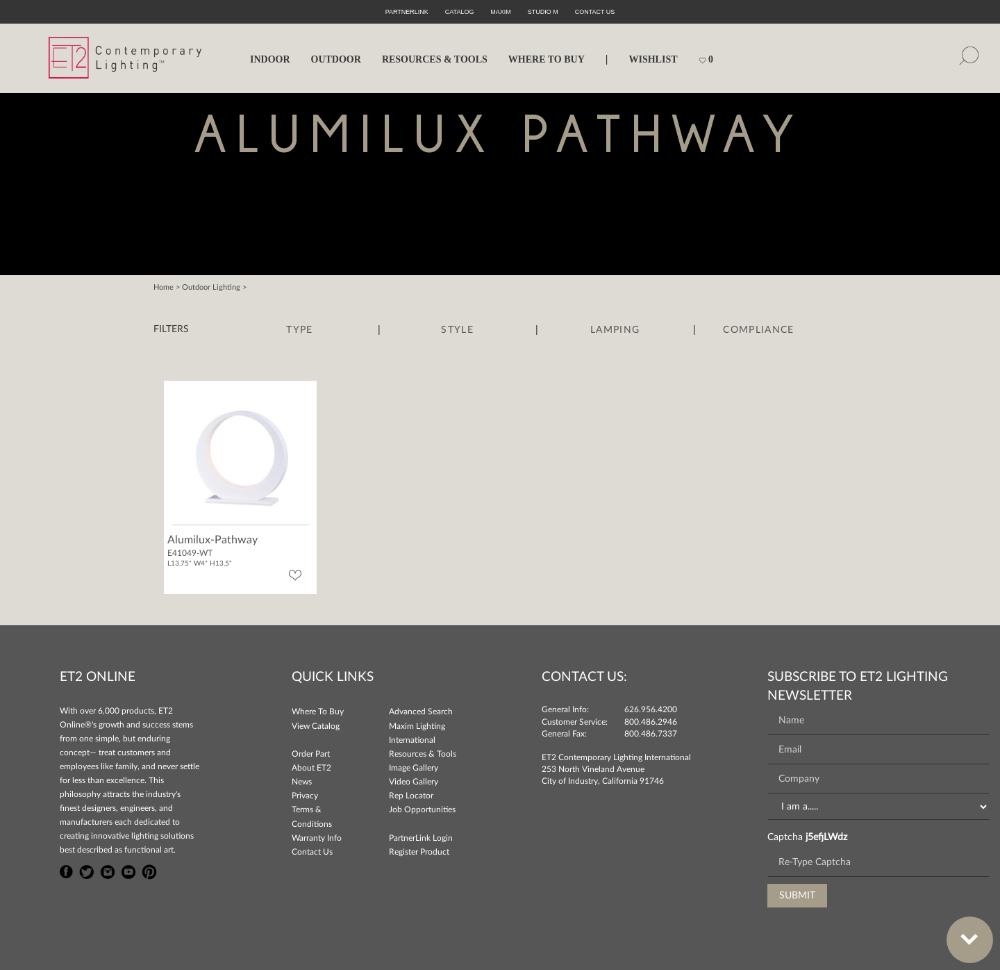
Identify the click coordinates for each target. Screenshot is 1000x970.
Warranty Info (317, 838)
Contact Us (312, 852)
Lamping (615, 330)
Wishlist (652, 59)
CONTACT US (595, 11)
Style (457, 330)
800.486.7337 (650, 734)
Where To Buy (318, 711)
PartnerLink (406, 11)
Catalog (459, 11)
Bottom (962, 931)
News (302, 782)
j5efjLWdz (826, 837)
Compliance (758, 330)
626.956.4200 (650, 709)
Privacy (305, 795)
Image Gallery (413, 768)
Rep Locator (411, 795)
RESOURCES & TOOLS (435, 59)
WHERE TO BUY (546, 59)
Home (163, 287)
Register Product (419, 852)
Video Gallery (413, 782)
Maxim (500, 11)
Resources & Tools (422, 754)
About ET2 (311, 768)
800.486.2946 (650, 722)
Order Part (311, 754)
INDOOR (270, 59)
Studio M (543, 11)
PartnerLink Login (421, 838)
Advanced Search (421, 711)
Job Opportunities (422, 809)
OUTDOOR (336, 59)
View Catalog (316, 726)
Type (299, 330)
